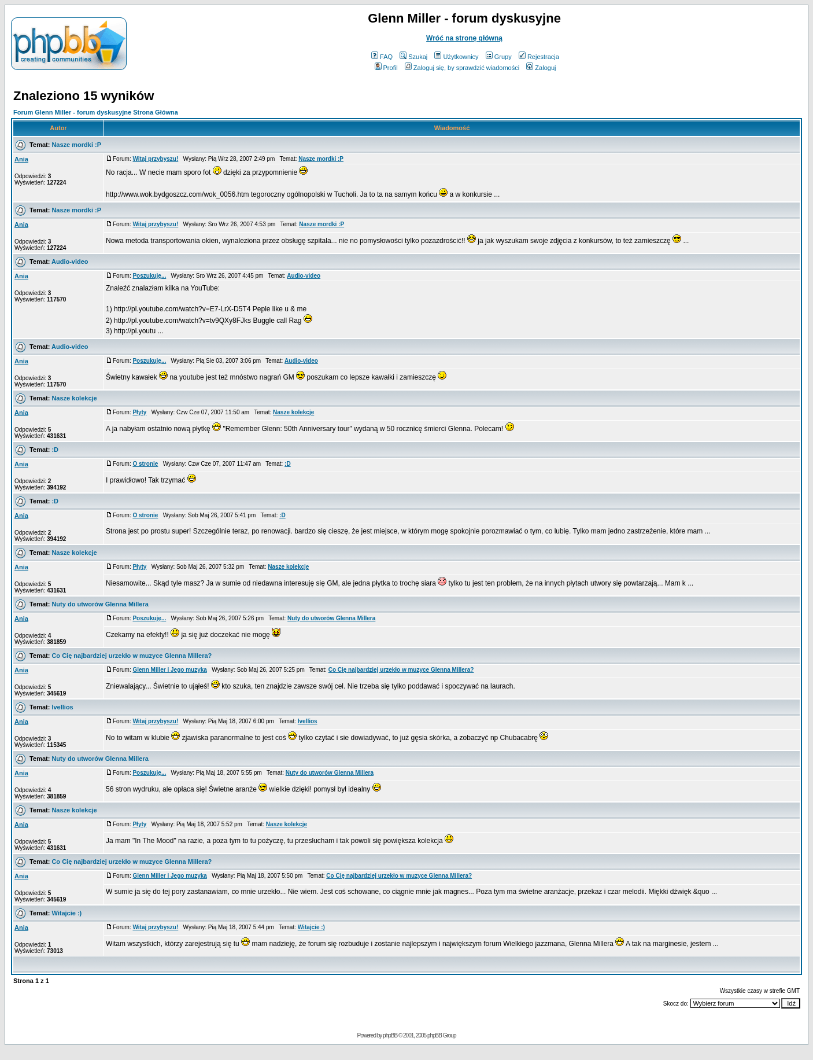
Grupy (499, 56)
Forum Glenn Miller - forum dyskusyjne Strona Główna (95, 112)
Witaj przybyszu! (155, 159)
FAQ (382, 56)
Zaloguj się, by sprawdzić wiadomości (462, 67)
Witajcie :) (66, 913)
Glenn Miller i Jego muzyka (169, 670)
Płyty (139, 412)
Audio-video (69, 261)
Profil (386, 67)
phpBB (390, 1035)
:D (54, 449)
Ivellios (62, 707)
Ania (21, 159)
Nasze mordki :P (76, 144)
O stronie (145, 464)
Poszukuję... (149, 276)
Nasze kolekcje (74, 398)
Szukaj (413, 56)
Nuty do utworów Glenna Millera (99, 604)
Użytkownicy (456, 56)
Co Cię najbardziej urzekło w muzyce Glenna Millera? (131, 655)
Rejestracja (539, 56)
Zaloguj (541, 67)
